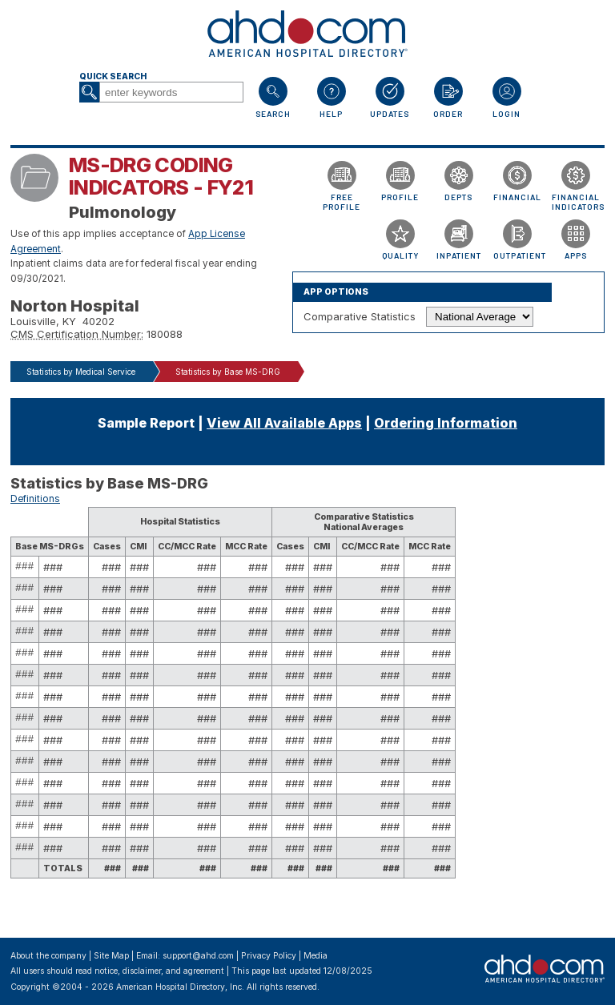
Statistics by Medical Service (80, 371)
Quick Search (113, 76)
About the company (48, 956)
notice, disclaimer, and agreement (159, 971)
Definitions (35, 499)
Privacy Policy (268, 956)
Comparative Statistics (359, 316)
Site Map (111, 956)
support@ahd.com (198, 956)
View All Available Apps (284, 423)
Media (315, 956)
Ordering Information (445, 423)
